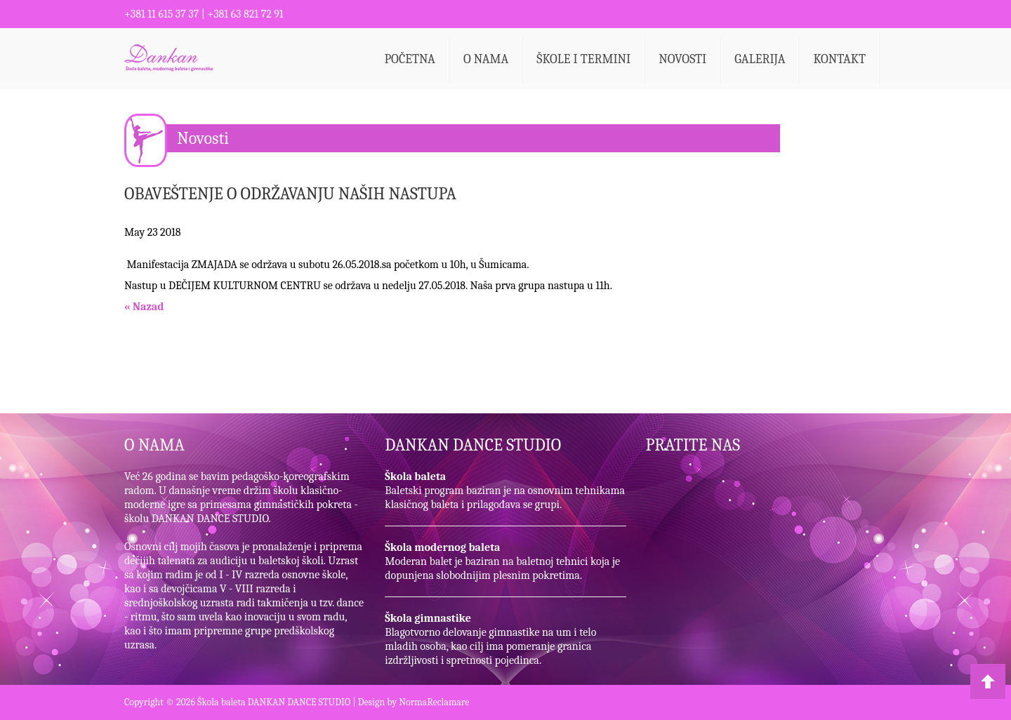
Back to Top (987, 681)
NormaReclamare (434, 702)
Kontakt (839, 59)
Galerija (759, 59)
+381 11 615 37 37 (161, 14)
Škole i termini (583, 59)
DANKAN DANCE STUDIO (473, 445)
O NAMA (154, 445)
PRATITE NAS (693, 445)
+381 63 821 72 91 (245, 14)
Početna (410, 59)
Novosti (682, 59)
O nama (485, 59)
